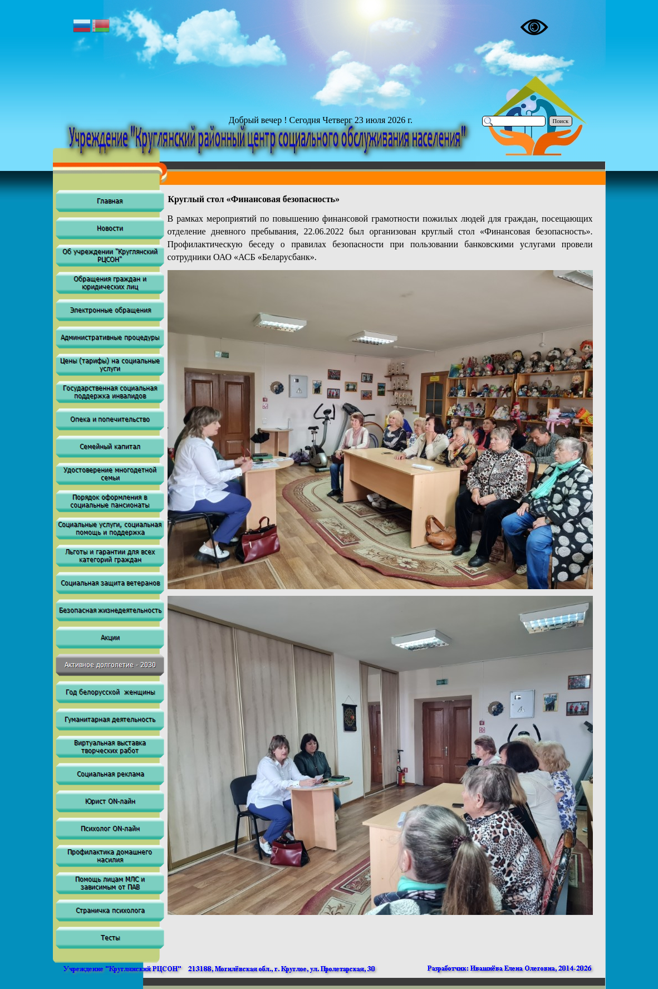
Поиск (561, 121)
